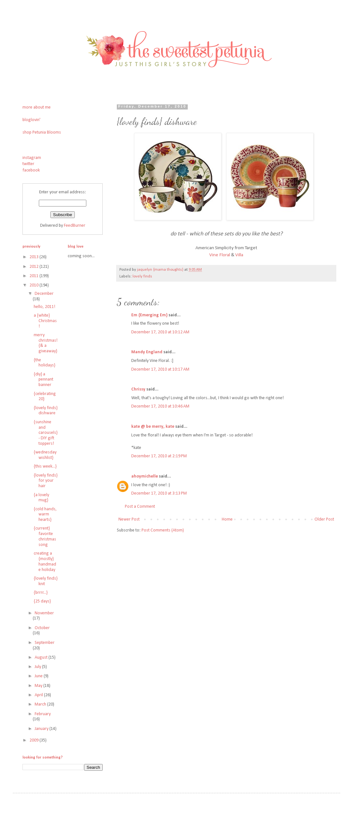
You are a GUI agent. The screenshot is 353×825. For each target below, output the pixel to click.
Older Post (324, 519)
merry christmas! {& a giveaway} (45, 343)
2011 (34, 276)
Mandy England (146, 352)
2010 (34, 285)
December (44, 293)
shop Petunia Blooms (41, 132)
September (45, 642)
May (39, 685)
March (41, 704)
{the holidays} (44, 363)
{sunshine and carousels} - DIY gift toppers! (45, 433)
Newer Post (129, 519)
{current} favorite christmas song (45, 536)
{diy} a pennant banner (43, 380)
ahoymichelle (144, 476)
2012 (34, 266)
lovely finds (142, 276)
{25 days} (42, 601)
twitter (28, 164)
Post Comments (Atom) (163, 530)
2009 (34, 740)
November (44, 613)
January (42, 728)
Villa (239, 255)
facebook (31, 170)
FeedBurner (74, 225)
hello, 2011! (44, 306)
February (43, 714)
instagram (31, 157)
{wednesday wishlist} (45, 455)
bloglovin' (31, 120)
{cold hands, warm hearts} (45, 514)
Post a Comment (140, 506)
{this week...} (45, 466)
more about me (36, 107)
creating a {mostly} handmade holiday (45, 561)
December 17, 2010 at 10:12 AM (160, 332)
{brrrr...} (40, 592)
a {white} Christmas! (45, 321)
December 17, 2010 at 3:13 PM (159, 493)
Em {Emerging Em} (149, 315)
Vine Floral (219, 255)
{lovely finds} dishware (45, 411)
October (42, 628)
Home (227, 519)
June (39, 676)
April (39, 695)
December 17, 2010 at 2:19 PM (159, 456)
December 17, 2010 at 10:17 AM (160, 369)
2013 (34, 257)
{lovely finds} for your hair (45, 481)
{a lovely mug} (41, 498)
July (38, 666)
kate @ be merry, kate (152, 426)
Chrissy (138, 389)
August (41, 657)
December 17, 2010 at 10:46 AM (160, 406)
